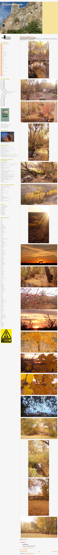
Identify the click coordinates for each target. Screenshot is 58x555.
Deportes (2, 255)
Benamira (2, 189)
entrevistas (2, 259)
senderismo (2, 316)
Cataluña (2, 246)
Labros (2, 280)
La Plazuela (2, 211)
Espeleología (3, 262)
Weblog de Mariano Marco (5, 181)
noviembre (4, 90)
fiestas (2, 266)
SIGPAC (2, 153)
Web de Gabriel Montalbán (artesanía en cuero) (8, 156)
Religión (2, 309)
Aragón (2, 233)
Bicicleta (2, 240)
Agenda (2, 225)
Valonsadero (3, 214)
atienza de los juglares (5, 67)
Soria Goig (2, 180)
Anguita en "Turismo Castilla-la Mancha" (7, 147)
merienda (2, 288)
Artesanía (2, 235)
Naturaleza (2, 290)
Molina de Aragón (3, 197)
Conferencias (3, 252)
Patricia (3, 58)
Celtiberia (2, 166)
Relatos (2, 308)
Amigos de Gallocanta (4, 162)
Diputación (2, 256)
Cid (1, 248)
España (2, 261)
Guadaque (2, 208)
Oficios (2, 297)
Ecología (2, 257)
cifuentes (2, 249)
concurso (2, 251)
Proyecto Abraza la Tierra (4, 172)
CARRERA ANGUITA (4, 245)
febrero (4, 96)
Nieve (1, 292)
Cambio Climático (3, 242)
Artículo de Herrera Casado (5, 125)
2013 (2, 101)
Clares (2, 191)
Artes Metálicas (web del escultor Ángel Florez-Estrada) (9, 155)
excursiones (2, 263)
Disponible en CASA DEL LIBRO (6, 124)
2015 (2, 99)
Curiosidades (3, 254)
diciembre (4, 89)
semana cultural (3, 314)
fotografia (24, 539)
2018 (1, 223)
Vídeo (2, 325)
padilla (2, 298)
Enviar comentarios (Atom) (29, 553)
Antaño (2, 232)
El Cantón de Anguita (12, 4)
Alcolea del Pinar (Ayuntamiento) (6, 186)
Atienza (2, 188)
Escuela (2, 260)
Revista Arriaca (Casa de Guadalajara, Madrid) (8, 175)
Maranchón (2, 285)
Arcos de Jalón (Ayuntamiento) (5, 187)
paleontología (3, 299)
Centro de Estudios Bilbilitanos (5, 167)
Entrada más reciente (23, 551)
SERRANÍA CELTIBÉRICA (5, 179)
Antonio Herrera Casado (5, 44)
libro (1, 281)
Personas (2, 302)
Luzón (2, 195)
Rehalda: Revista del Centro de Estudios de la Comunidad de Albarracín (8, 174)
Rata (1, 307)
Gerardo (3, 51)
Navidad (2, 291)
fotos (26, 539)
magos (2, 284)
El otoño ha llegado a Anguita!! (28, 37)
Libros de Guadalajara (4, 148)
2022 (2, 84)
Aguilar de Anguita (3, 226)
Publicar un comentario (23, 549)
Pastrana (2, 300)
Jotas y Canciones (3, 278)
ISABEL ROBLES (4, 52)
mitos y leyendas (3, 289)
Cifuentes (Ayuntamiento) (4, 190)
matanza (2, 287)
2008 (2, 105)
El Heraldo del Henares (4, 206)
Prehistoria (2, 304)
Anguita (2, 229)
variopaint (3, 75)
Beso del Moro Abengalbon (5, 238)
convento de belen (3, 253)
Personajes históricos (4, 301)
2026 (2, 80)
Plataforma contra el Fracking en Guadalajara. (8, 149)
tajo (1, 321)
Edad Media (2, 258)
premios (2, 305)
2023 (2, 83)
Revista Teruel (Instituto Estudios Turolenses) (7, 176)
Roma (2, 311)
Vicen (3, 61)
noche (2, 293)
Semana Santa (3, 315)
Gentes (2, 272)
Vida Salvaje (3, 324)
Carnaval (2, 244)
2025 (2, 81)
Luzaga (2, 194)
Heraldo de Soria (3, 210)
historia (2, 274)
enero (3, 97)
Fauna (2, 265)
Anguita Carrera (3, 146)
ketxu (3, 72)
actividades (2, 224)
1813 (1, 219)
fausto (3, 68)
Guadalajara (2, 273)
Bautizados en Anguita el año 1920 (7, 92)
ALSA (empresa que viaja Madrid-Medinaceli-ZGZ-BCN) (9, 154)
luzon (1, 282)
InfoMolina (2, 169)
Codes (2, 192)
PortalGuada (3, 213)
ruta (1, 313)
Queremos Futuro (3, 173)
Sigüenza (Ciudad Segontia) (5, 200)
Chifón (3, 45)
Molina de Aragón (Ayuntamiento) (6, 198)
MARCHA (2, 286)
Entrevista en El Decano (4, 127)
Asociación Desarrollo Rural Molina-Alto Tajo (7, 165)
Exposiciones (3, 264)
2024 (2, 82)
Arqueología (2, 234)
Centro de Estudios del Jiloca (5, 168)
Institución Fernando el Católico (5, 170)
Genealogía (2, 271)
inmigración (2, 275)
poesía (2, 303)
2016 (2, 98)
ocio (1, 295)
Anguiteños (2, 230)
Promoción (2, 306)
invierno (2, 276)
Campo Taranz (3, 243)
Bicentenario (3, 239)
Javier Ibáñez (4, 53)
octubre (2, 296)
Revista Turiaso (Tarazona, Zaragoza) (6, 177)
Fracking (2, 269)
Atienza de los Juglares (4, 150)
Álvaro (3, 65)
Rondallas (2, 312)
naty (2, 73)
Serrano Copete (3, 317)
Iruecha (2, 193)
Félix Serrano (4, 47)
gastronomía (3, 270)
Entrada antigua (54, 551)
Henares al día (3, 209)
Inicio (39, 551)
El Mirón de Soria (3, 207)
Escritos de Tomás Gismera (5, 151)
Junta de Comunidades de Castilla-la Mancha (7, 171)
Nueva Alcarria (3, 212)
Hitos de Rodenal (3, 152)
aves (1, 237)
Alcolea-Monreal (3, 228)
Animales (2, 231)
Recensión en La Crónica (4, 126)
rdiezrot (3, 74)
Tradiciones (2, 323)
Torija (1, 201)
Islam (1, 277)
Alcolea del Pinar (3, 227)
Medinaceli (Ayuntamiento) (5, 196)
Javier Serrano (4, 54)
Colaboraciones (3, 250)
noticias (2, 294)
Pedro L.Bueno (4, 59)
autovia (2, 236)
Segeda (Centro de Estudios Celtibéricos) (7, 178)
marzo (4, 95)
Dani (2, 46)
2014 (2, 100)
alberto (3, 66)
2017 (2, 88)
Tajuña (2, 322)
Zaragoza (2, 326)
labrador (2, 279)
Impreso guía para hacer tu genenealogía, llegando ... (9, 91)
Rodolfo (3, 60)
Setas (1, 318)
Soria (1, 320)
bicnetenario (2, 241)
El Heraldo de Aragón (4, 205)
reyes (1, 310)
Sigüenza (2, 199)
